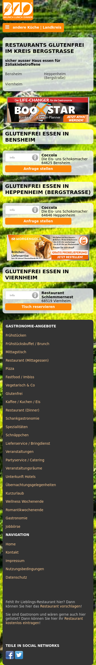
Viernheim (13, 84)
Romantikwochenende (24, 510)
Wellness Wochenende (25, 501)
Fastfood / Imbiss (20, 377)
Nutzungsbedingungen (25, 569)
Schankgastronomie (22, 418)
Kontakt (12, 552)
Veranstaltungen (20, 452)
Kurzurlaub (15, 493)
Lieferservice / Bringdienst (28, 443)
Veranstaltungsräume (24, 468)
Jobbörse (13, 527)
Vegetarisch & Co (20, 385)
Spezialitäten (17, 427)
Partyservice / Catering (25, 460)
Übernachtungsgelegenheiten (31, 485)
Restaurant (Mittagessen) (27, 360)
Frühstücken (16, 335)
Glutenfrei (14, 394)
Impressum (15, 561)
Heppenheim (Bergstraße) (55, 76)
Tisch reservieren (38, 307)
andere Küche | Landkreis (33, 27)
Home (11, 544)
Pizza (10, 369)
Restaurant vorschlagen (60, 606)
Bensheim (13, 74)
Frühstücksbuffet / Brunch (27, 344)
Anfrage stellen (38, 169)
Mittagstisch (16, 352)
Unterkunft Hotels (21, 477)
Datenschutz (16, 577)
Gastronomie (16, 518)
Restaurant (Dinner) (22, 410)
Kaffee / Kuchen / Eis (23, 402)
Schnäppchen (17, 435)
